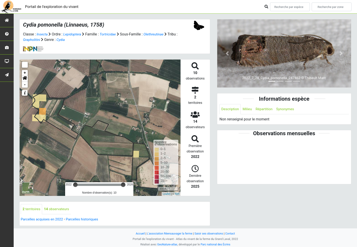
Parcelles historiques (85, 219)
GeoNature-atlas (166, 244)
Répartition (266, 109)
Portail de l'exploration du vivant (54, 6)
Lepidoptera (73, 34)
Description (230, 109)
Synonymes (287, 109)
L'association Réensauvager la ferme (169, 233)
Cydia (63, 39)
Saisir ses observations (210, 233)
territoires (32, 209)
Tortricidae (109, 34)
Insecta (42, 34)
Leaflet (166, 193)
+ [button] (25, 73)
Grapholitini (34, 39)
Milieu (248, 109)
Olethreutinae (155, 34)
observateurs (58, 209)
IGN (177, 193)
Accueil (138, 233)
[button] (25, 79)
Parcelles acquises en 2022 (43, 219)
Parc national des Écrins (216, 244)
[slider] (75, 184)
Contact (232, 233)
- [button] (25, 84)
